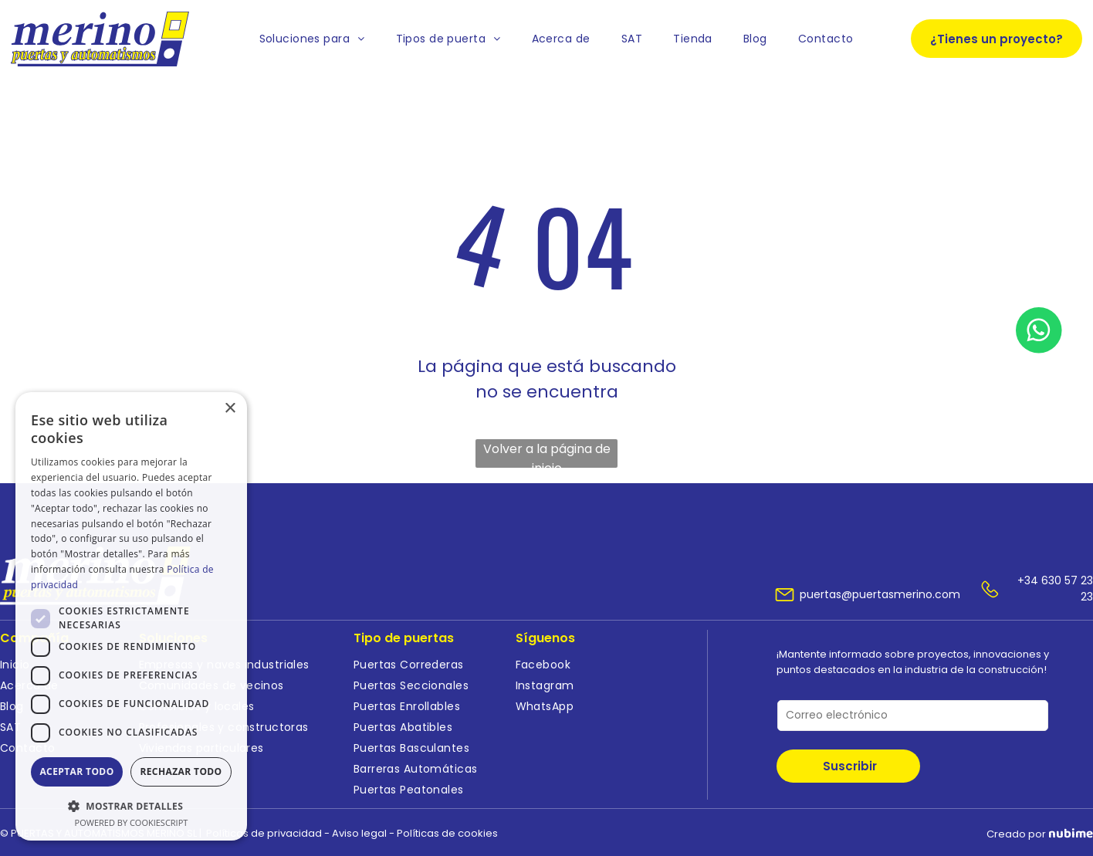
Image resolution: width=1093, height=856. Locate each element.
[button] (131, 805)
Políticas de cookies (447, 833)
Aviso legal (359, 833)
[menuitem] (312, 39)
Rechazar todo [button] (181, 771)
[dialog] (131, 616)
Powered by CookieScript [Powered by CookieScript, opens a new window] (131, 822)
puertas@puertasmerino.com (880, 594)
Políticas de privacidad (264, 833)
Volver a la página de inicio (547, 454)
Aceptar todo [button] (76, 771)
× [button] (229, 408)
